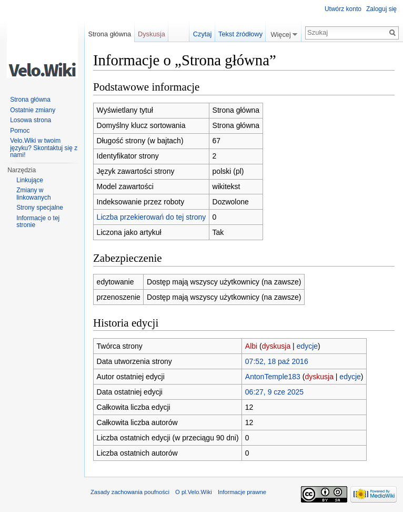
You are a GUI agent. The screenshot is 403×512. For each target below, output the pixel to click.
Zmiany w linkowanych (33, 193)
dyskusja (276, 346)
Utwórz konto (343, 9)
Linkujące (29, 180)
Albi (251, 346)
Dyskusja (151, 34)
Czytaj (202, 34)
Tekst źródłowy (240, 34)
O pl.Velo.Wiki (193, 492)
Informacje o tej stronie (37, 221)
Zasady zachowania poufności (129, 492)
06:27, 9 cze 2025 (274, 392)
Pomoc (19, 130)
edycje (307, 346)
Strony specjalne (39, 207)
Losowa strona (30, 120)
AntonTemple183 (272, 376)
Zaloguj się (381, 9)
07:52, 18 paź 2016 (276, 361)
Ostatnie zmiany (32, 110)
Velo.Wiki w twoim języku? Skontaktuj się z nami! (43, 148)
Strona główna (109, 34)
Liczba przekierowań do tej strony (151, 217)
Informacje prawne (242, 492)
